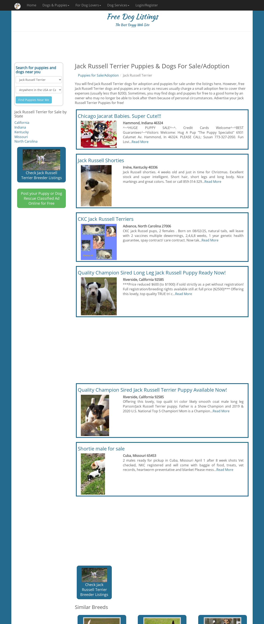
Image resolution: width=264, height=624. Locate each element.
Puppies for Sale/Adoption (98, 75)
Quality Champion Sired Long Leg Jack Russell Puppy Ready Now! (152, 272)
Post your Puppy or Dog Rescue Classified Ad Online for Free (41, 198)
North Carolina (26, 141)
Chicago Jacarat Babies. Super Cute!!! (119, 115)
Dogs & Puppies (55, 5)
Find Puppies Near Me (33, 100)
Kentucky (21, 132)
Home (31, 5)
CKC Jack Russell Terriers (105, 218)
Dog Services (118, 5)
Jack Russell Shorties (101, 160)
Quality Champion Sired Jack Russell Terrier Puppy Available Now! (152, 389)
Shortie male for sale (101, 448)
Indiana (20, 127)
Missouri (21, 137)
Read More (140, 141)
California (21, 122)
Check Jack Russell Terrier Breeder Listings (41, 164)
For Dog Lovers (88, 5)
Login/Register (147, 5)
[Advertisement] (132, 47)
